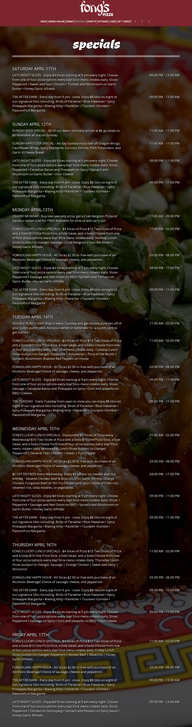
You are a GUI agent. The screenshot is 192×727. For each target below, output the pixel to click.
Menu (43, 21)
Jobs (113, 21)
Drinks (70, 21)
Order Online (56, 21)
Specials (80, 21)
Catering (103, 21)
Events (91, 21)
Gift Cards (123, 21)
